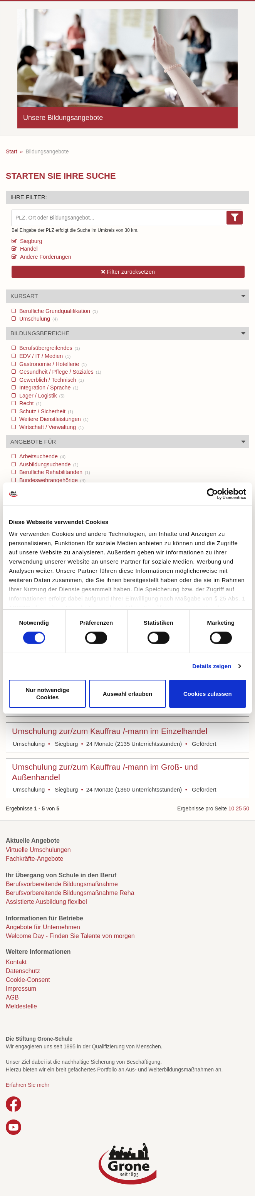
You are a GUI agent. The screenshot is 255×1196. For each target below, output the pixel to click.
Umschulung (38, 319)
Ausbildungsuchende (48, 464)
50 (246, 808)
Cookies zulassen (207, 693)
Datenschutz (23, 971)
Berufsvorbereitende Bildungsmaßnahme (62, 884)
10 (231, 808)
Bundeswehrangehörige (52, 480)
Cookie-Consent (28, 979)
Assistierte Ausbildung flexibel (46, 901)
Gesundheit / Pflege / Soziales (59, 372)
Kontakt (16, 962)
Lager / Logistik (41, 396)
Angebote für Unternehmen (43, 927)
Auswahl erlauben (127, 693)
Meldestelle (21, 1006)
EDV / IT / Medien (44, 356)
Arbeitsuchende (41, 456)
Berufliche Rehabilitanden (54, 472)
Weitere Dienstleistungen (53, 419)
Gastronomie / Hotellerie (52, 364)
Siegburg (30, 241)
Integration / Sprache (48, 387)
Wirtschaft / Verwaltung (51, 427)
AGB (12, 997)
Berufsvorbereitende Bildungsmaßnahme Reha (70, 893)
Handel (28, 249)
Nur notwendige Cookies (47, 694)
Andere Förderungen (44, 257)
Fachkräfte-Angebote (34, 858)
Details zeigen (211, 666)
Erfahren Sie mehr (27, 1085)
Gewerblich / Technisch (51, 380)
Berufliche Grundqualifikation (58, 311)
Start (11, 151)
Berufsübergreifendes (49, 348)
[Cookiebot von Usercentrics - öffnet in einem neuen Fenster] (212, 493)
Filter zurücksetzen (128, 272)
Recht (30, 403)
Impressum (21, 988)
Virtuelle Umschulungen (38, 850)
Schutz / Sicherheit (45, 411)
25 (239, 808)
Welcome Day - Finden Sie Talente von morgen (70, 936)
